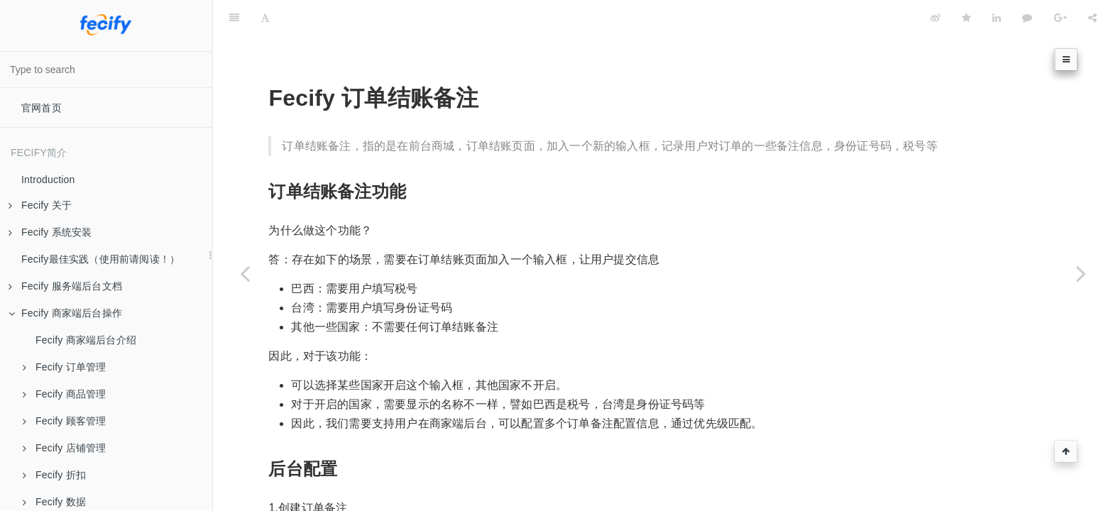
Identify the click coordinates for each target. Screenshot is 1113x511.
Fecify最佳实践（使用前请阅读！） (100, 259)
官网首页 (41, 108)
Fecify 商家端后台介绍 (85, 340)
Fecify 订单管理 (64, 367)
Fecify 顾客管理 (64, 421)
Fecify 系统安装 (50, 232)
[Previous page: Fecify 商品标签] (245, 273)
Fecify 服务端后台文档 (65, 286)
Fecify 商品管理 (64, 394)
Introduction (48, 179)
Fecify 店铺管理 (64, 448)
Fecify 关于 (40, 205)
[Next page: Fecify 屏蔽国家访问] (1081, 273)
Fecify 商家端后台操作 (65, 313)
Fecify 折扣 (54, 474)
